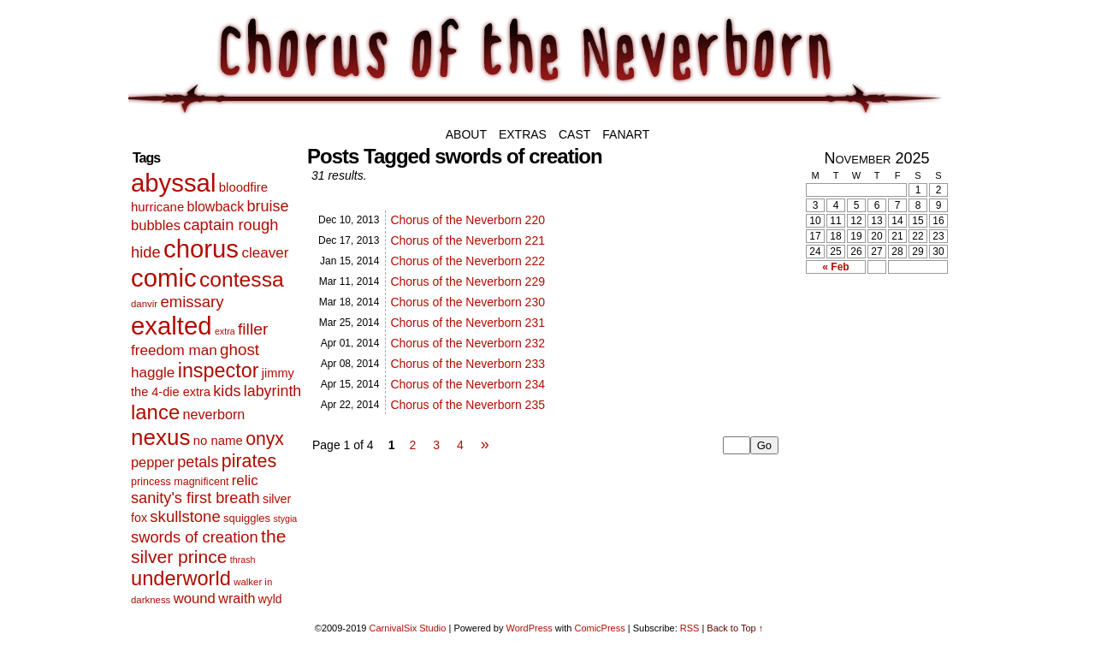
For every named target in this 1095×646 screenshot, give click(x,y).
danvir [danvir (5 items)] (144, 304)
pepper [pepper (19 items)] (153, 462)
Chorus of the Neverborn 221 (467, 240)
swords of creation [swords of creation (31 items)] (194, 537)
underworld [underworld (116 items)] (181, 578)
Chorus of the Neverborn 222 (467, 261)
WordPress (529, 628)
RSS (690, 628)
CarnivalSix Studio (408, 628)
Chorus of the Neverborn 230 (467, 302)
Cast (574, 134)
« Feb (835, 267)
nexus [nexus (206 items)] (160, 437)
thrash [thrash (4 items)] (243, 559)
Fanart (625, 134)
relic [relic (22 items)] (245, 480)
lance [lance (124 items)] (155, 412)
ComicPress (599, 628)
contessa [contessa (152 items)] (241, 279)
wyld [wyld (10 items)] (270, 599)
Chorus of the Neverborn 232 (467, 343)
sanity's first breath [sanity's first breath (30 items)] (195, 498)
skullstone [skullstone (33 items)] (185, 516)
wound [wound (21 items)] (195, 598)
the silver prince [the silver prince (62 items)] (208, 546)
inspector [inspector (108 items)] (218, 370)
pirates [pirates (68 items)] (249, 461)
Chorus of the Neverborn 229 (467, 281)
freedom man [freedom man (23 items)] (174, 350)
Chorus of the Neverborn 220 (467, 220)
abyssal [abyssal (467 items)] (173, 183)
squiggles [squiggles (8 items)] (246, 518)
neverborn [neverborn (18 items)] (214, 414)
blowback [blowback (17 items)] (216, 206)
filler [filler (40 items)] (253, 329)
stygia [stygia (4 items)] (285, 518)
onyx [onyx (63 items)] (265, 438)
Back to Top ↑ (735, 628)
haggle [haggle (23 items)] (153, 372)
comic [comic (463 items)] (164, 278)
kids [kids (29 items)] (226, 391)
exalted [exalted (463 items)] (171, 325)
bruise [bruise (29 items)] (267, 206)
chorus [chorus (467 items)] (201, 248)
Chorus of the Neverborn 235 (467, 405)
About (466, 134)
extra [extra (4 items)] (225, 331)
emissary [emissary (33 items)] (191, 302)
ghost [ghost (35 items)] (239, 350)
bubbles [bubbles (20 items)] (156, 225)
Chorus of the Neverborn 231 (467, 322)
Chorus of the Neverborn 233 (467, 363)
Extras (523, 134)
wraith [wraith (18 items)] (236, 598)
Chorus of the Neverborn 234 (467, 384)
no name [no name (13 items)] (218, 440)
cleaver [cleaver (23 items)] (264, 253)
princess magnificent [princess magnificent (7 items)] (179, 482)
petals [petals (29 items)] (197, 462)
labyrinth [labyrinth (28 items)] (273, 391)
